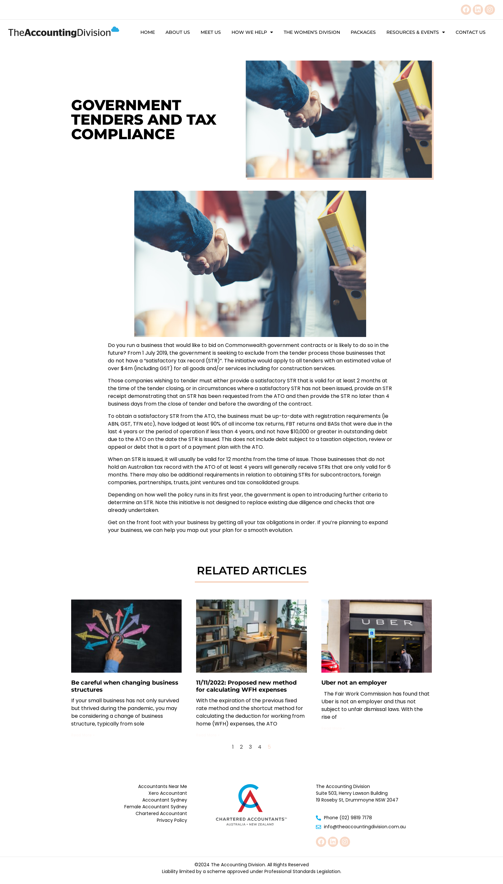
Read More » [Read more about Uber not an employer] (333, 728)
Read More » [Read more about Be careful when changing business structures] (83, 735)
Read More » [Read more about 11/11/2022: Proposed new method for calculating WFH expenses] (208, 735)
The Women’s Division (312, 32)
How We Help (252, 32)
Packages (363, 32)
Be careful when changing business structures (124, 686)
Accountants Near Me (162, 786)
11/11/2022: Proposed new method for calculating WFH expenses (246, 686)
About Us (178, 32)
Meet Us (211, 32)
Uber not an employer (354, 682)
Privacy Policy (172, 820)
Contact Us (471, 32)
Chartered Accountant (161, 813)
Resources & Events (415, 32)
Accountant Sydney (164, 800)
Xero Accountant (167, 793)
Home (147, 32)
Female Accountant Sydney (155, 806)
